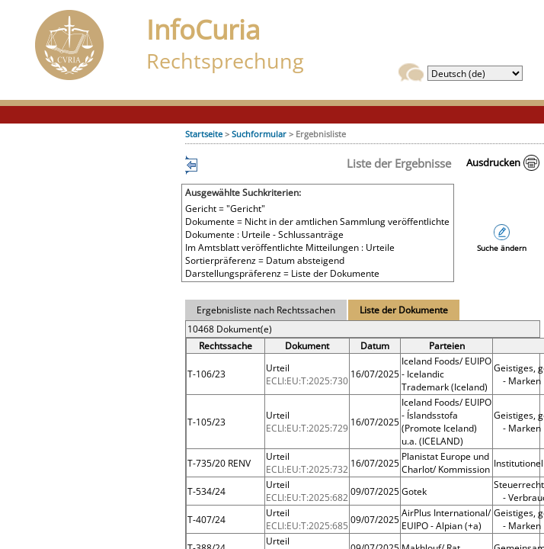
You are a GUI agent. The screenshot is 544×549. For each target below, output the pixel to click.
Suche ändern (501, 248)
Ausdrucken (493, 162)
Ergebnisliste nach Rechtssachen (266, 309)
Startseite (203, 134)
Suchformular (259, 134)
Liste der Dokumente (404, 309)
